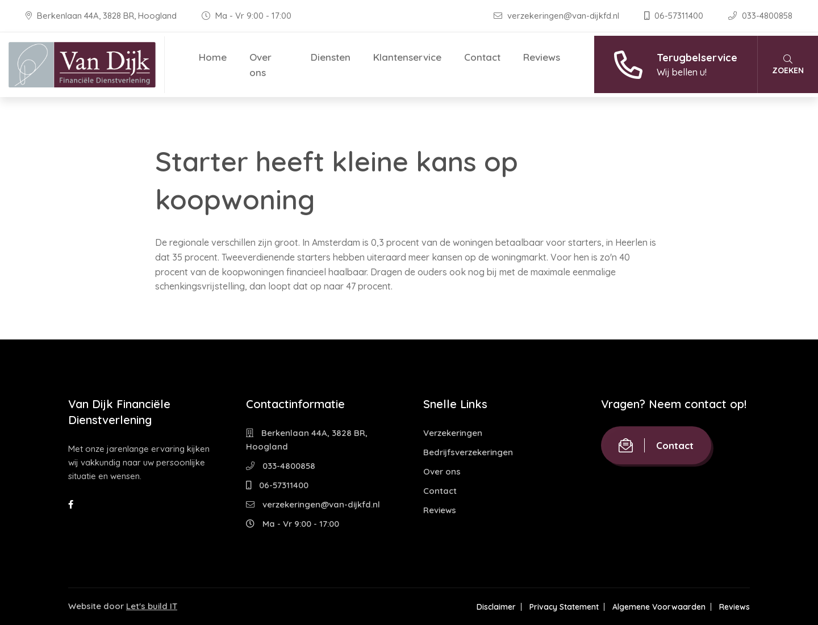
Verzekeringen (452, 432)
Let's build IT (151, 606)
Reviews (541, 57)
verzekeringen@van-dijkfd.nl (557, 15)
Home (213, 57)
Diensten (330, 57)
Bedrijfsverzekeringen (468, 452)
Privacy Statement (564, 607)
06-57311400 (675, 15)
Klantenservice (407, 57)
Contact (482, 57)
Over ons (260, 64)
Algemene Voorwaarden (659, 607)
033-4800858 (760, 15)
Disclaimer (496, 607)
